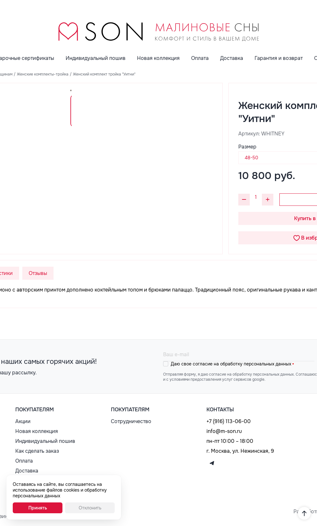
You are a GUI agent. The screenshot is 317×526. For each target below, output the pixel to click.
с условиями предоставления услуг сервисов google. (215, 379)
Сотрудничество (131, 421)
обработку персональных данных (255, 364)
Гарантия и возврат (279, 58)
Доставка (231, 58)
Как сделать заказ (37, 451)
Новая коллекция (158, 58)
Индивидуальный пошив (96, 58)
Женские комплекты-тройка (42, 74)
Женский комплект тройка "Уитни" (104, 74)
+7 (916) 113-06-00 (228, 421)
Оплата (200, 58)
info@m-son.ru (224, 431)
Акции (23, 421)
